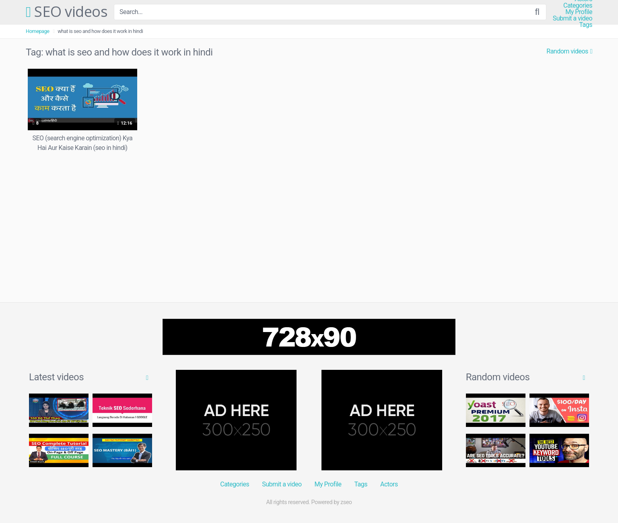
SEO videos (66, 12)
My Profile (578, 12)
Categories (577, 5)
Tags (585, 25)
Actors (389, 484)
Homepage (37, 31)
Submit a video (572, 18)
